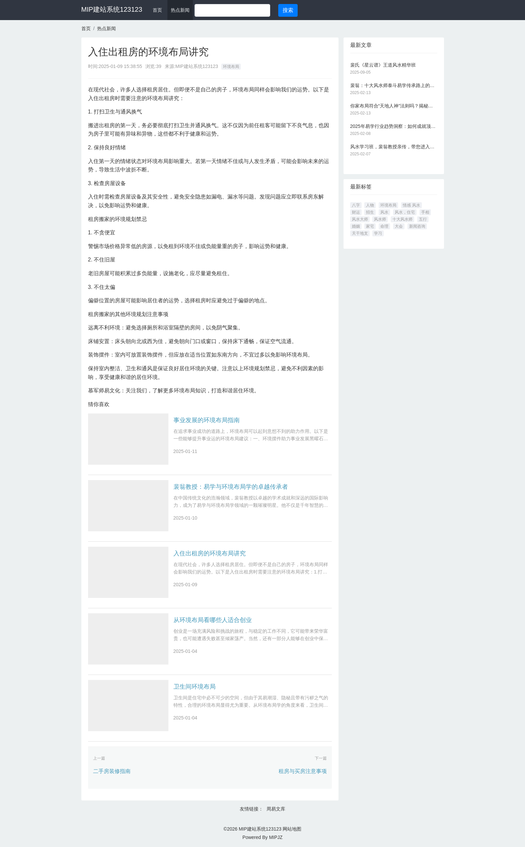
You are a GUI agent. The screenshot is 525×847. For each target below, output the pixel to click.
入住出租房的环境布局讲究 (209, 553)
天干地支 (360, 233)
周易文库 (276, 809)
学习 (378, 233)
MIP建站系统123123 (111, 9)
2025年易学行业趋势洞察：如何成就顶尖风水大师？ (393, 126)
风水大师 (360, 219)
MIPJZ (275, 837)
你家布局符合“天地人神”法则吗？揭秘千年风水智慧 (393, 105)
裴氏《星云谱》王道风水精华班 (383, 65)
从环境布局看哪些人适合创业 (212, 620)
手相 (425, 212)
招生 (370, 212)
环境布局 (231, 66)
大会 (399, 226)
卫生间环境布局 (194, 686)
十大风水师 (402, 219)
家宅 (370, 226)
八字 (356, 205)
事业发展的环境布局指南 (206, 420)
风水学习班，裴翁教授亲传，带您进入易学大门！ (393, 146)
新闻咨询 (417, 226)
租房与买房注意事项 (303, 771)
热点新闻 (180, 10)
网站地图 (292, 829)
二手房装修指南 (112, 771)
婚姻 (356, 226)
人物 (370, 205)
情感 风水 (411, 205)
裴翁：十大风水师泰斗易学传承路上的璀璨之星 (393, 85)
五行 (423, 219)
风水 (384, 212)
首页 (157, 10)
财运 (356, 212)
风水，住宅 (405, 212)
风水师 (380, 219)
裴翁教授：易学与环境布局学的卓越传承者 (230, 486)
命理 (384, 226)
